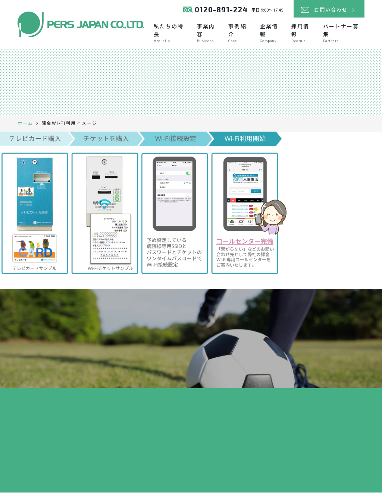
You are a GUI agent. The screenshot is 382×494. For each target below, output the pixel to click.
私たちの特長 (171, 34)
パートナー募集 (343, 34)
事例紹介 (240, 34)
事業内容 (208, 34)
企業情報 (272, 34)
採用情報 (303, 34)
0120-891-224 (214, 11)
